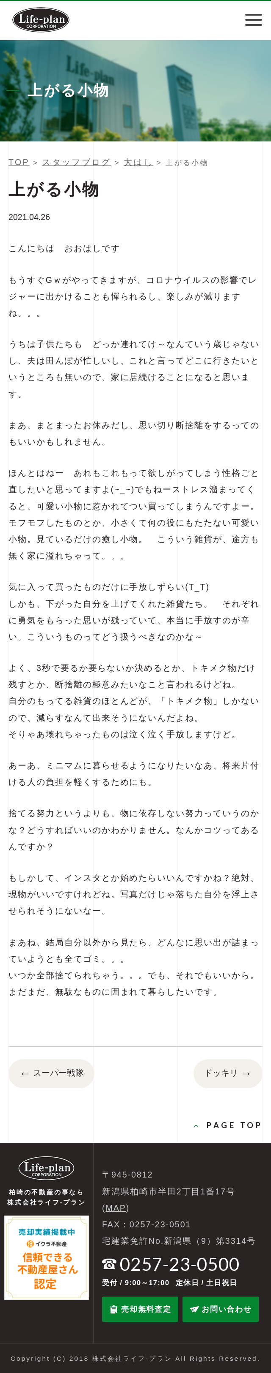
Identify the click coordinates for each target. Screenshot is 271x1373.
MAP (116, 1208)
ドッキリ (228, 1073)
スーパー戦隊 (51, 1073)
